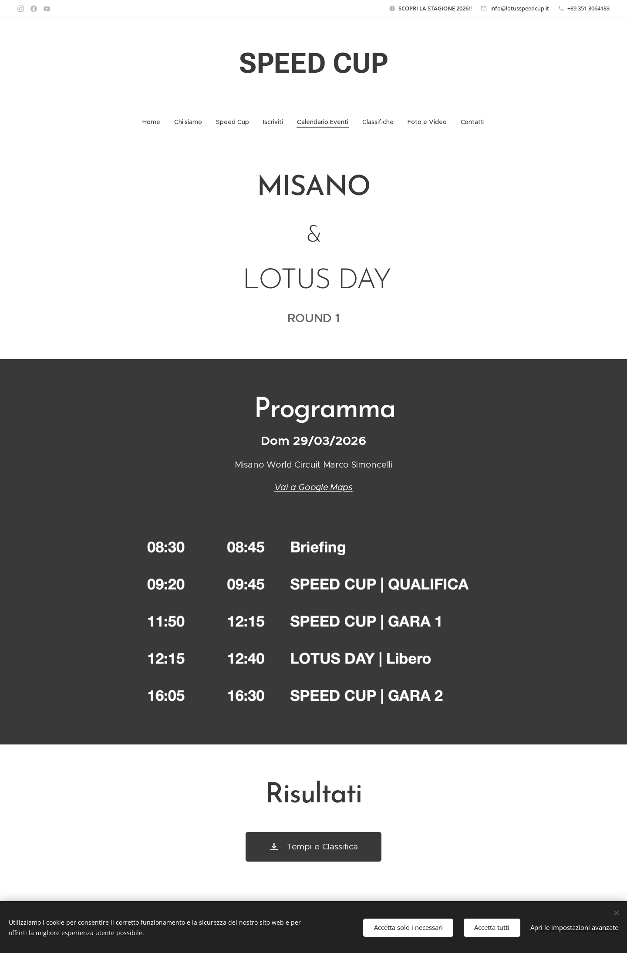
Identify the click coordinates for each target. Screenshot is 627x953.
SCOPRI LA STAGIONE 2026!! (435, 8)
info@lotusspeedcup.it (519, 8)
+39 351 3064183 (588, 8)
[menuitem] (154, 122)
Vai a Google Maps (313, 487)
